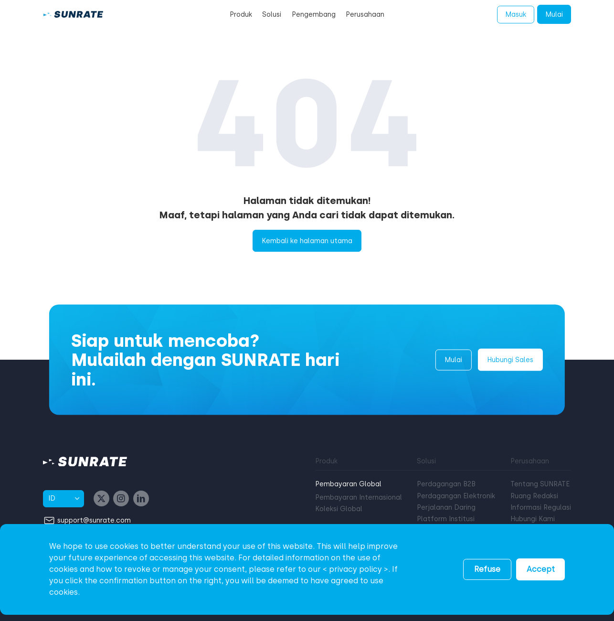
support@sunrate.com (94, 520)
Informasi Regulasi (540, 507)
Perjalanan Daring (446, 507)
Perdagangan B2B (446, 484)
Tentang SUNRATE (540, 484)
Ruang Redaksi (534, 496)
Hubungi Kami (532, 519)
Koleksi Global (338, 509)
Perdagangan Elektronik (456, 496)
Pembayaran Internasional (358, 497)
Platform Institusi (446, 519)
